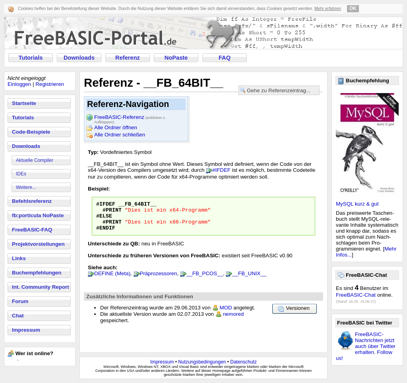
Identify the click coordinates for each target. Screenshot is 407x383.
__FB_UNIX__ (249, 279)
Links (19, 258)
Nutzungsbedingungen (202, 362)
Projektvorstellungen (38, 244)
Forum (20, 301)
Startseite (24, 103)
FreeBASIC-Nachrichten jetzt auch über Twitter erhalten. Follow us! (365, 346)
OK (353, 8)
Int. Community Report (40, 287)
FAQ (225, 57)
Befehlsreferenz (32, 201)
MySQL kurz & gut (357, 204)
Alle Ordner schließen (119, 135)
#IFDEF (221, 170)
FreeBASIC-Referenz (130, 117)
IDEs (21, 174)
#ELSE (104, 219)
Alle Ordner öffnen (115, 127)
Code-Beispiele (31, 132)
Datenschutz (243, 362)
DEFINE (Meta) (112, 279)
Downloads (79, 57)
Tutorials (31, 57)
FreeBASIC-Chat (356, 295)
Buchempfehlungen (36, 273)
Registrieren (49, 84)
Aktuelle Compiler (34, 160)
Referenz (127, 57)
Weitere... (26, 187)
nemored (233, 320)
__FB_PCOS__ (204, 279)
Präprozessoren (158, 279)
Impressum (26, 330)
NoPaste (176, 57)
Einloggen (19, 84)
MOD (226, 314)
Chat (18, 316)
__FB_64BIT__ (137, 204)
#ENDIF (105, 233)
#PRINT (112, 212)
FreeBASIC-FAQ (32, 230)
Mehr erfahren (327, 8)
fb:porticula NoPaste (38, 215)
